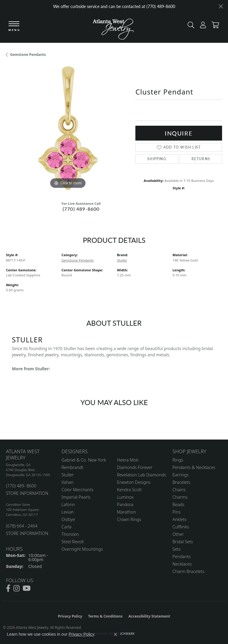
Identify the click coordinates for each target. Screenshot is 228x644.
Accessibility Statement (149, 616)
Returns (200, 158)
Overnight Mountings (82, 549)
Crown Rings (129, 519)
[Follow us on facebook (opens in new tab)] (8, 588)
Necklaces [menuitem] (182, 564)
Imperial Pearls (76, 497)
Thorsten (70, 534)
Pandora (125, 504)
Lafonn (68, 504)
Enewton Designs (134, 482)
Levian (67, 512)
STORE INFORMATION (27, 493)
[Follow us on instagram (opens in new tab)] (16, 588)
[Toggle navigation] (14, 26)
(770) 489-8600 (81, 208)
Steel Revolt (72, 541)
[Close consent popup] (115, 634)
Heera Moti (127, 460)
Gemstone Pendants (28, 54)
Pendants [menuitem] (181, 556)
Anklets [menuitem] (179, 519)
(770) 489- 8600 (21, 486)
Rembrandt (72, 467)
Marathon (126, 512)
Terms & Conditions (105, 616)
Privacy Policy (70, 616)
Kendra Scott (129, 489)
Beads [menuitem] (178, 504)
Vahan (67, 482)
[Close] (220, 6)
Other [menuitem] (178, 534)
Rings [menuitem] (177, 460)
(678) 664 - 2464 (21, 526)
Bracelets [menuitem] (181, 482)
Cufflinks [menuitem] (180, 527)
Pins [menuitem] (176, 512)
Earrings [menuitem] (180, 475)
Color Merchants (77, 489)
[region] (67, 128)
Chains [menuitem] (179, 489)
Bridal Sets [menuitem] (182, 541)
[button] (189, 26)
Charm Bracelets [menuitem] (188, 571)
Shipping (156, 158)
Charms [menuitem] (180, 497)
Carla (66, 527)
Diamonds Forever (134, 467)
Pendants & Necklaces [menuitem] (193, 467)
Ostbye (68, 519)
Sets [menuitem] (176, 549)
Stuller (122, 260)
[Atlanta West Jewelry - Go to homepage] (113, 27)
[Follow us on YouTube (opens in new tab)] (27, 588)
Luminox (125, 497)
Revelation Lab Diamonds (141, 475)
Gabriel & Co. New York (83, 460)
